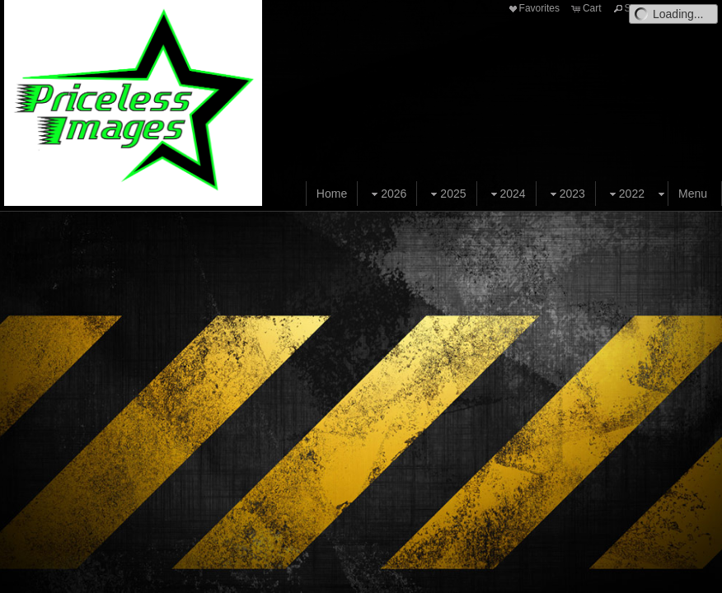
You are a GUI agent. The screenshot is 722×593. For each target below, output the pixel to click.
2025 (446, 194)
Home (331, 193)
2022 (625, 194)
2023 (565, 194)
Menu (692, 193)
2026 (387, 194)
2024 (506, 194)
